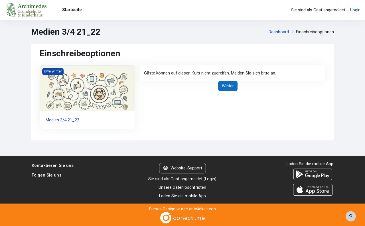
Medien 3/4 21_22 (62, 120)
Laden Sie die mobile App (182, 196)
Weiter (228, 86)
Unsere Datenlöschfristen (182, 187)
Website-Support (182, 168)
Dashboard (279, 31)
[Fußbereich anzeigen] (351, 216)
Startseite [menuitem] (72, 9)
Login (355, 10)
